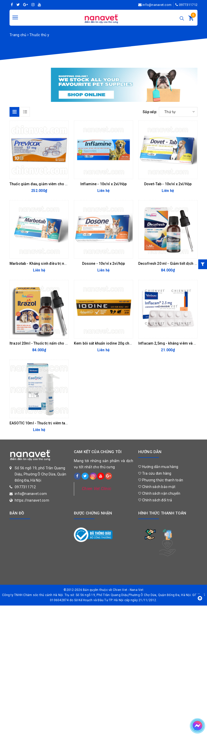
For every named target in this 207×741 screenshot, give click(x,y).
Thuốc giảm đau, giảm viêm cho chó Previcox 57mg (54, 184)
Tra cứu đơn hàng (154, 473)
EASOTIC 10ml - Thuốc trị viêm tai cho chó (45, 423)
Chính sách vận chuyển (159, 493)
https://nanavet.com (32, 500)
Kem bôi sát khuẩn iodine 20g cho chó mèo (111, 343)
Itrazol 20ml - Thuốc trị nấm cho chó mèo (45, 343)
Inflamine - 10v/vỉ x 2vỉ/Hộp (103, 184)
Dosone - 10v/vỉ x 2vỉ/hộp (103, 263)
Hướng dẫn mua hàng (158, 467)
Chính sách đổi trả (155, 500)
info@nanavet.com (156, 5)
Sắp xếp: (150, 112)
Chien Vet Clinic (96, 488)
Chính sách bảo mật (156, 487)
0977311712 (188, 5)
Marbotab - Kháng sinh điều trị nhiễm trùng (46, 263)
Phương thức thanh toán (160, 480)
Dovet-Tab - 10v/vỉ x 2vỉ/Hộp (168, 184)
